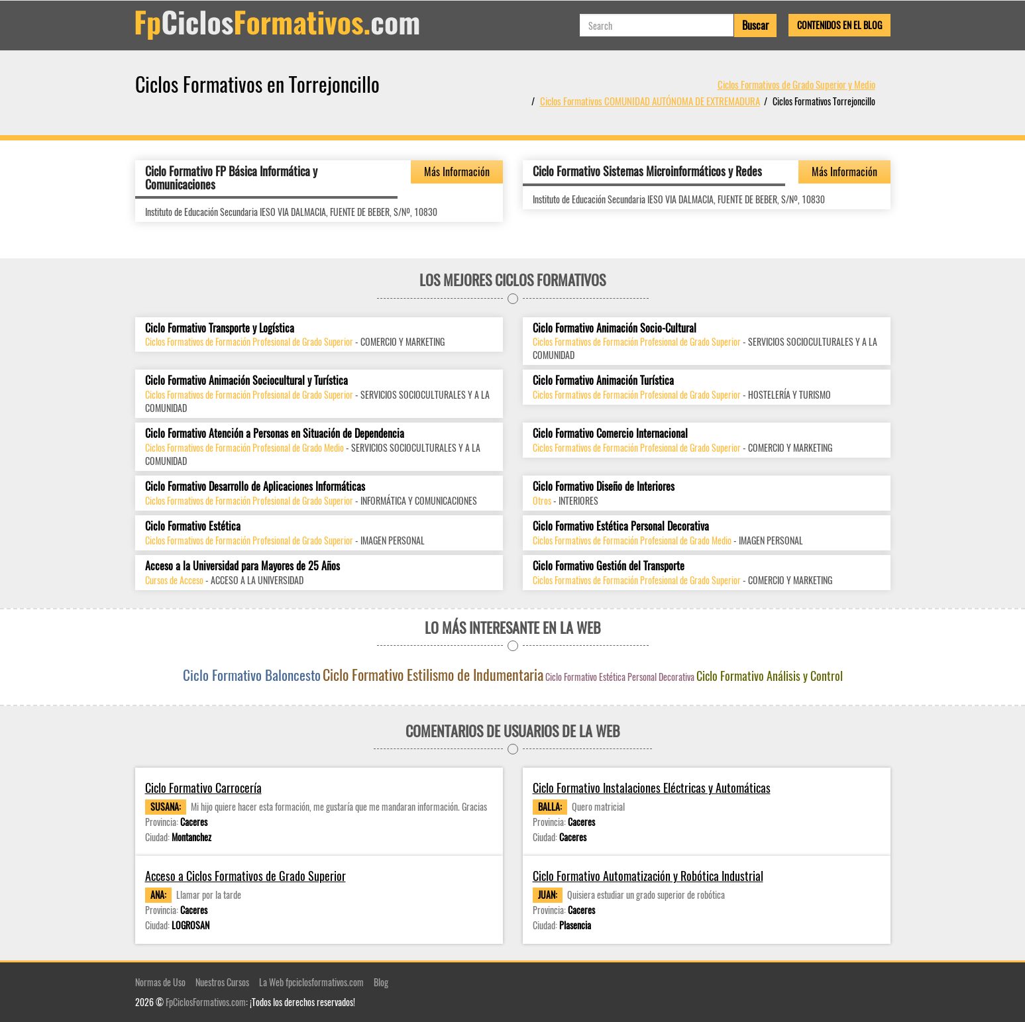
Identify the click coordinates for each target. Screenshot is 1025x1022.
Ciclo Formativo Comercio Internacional (610, 433)
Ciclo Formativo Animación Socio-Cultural (614, 328)
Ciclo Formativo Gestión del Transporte (608, 566)
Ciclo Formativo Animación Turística (603, 380)
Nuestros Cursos (222, 982)
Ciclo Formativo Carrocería (203, 788)
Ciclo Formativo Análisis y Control (769, 675)
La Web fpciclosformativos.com (311, 982)
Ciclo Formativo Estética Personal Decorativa (621, 526)
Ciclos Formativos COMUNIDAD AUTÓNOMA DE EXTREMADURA (650, 100)
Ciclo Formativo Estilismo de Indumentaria (433, 674)
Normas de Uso (160, 982)
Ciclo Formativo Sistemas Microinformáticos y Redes (647, 170)
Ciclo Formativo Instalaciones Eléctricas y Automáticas (652, 788)
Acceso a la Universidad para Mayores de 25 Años (242, 566)
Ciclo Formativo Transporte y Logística (219, 328)
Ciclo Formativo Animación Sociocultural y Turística (246, 380)
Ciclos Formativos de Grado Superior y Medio (796, 84)
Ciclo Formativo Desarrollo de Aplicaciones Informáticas (255, 486)
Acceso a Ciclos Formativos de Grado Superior (245, 876)
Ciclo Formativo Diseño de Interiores (603, 486)
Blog (381, 982)
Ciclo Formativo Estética (193, 526)
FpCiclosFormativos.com (206, 1002)
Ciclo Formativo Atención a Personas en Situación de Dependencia (274, 433)
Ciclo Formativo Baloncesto (252, 674)
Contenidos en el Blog (839, 25)
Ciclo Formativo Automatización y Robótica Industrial (648, 876)
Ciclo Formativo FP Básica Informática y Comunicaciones (231, 177)
